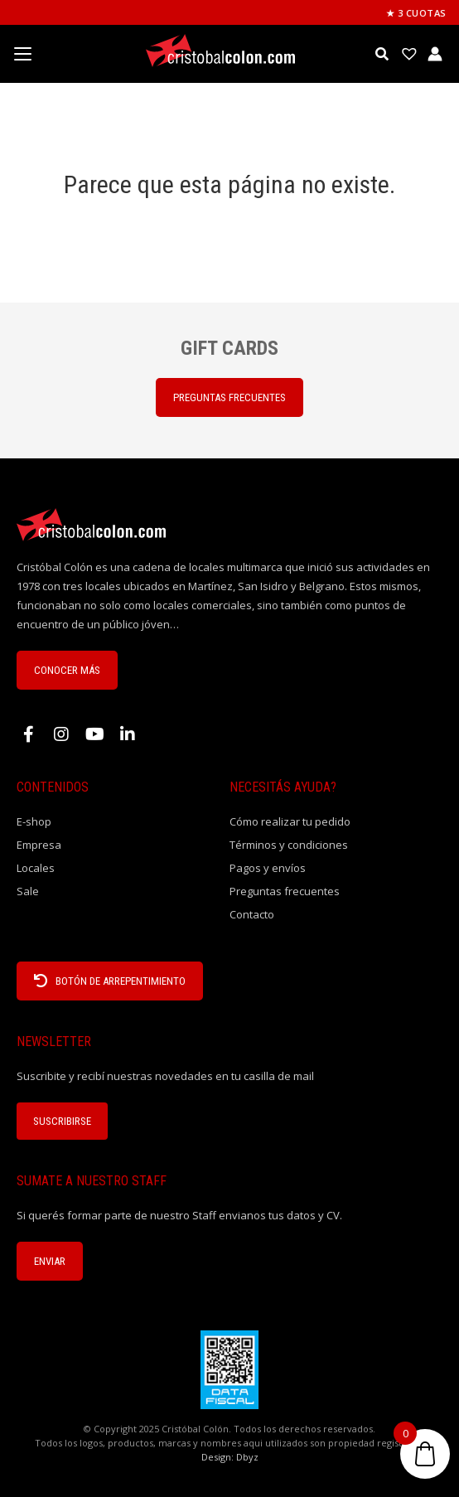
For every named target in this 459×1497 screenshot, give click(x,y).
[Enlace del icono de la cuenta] (435, 53)
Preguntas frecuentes (285, 891)
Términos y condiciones (289, 844)
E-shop (34, 821)
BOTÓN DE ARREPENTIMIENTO (110, 981)
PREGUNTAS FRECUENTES (229, 397)
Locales (36, 867)
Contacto (252, 914)
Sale (28, 891)
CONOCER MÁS (67, 670)
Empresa (39, 844)
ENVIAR (49, 1261)
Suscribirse (62, 1121)
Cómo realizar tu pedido (290, 821)
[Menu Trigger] (22, 54)
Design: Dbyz (229, 1457)
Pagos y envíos (268, 867)
